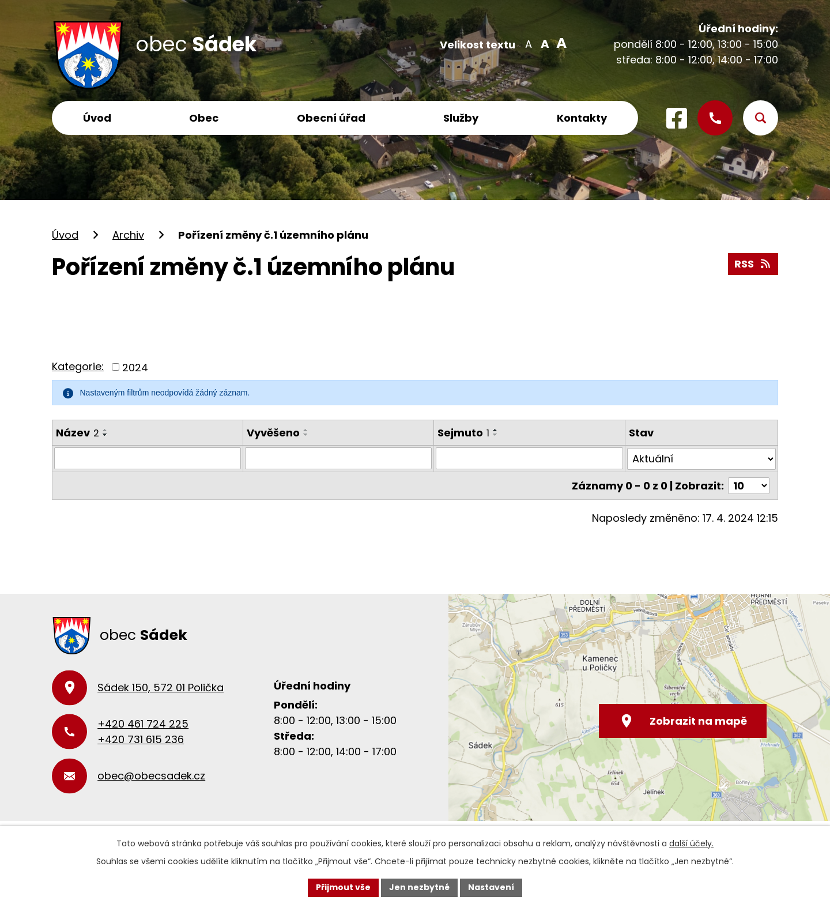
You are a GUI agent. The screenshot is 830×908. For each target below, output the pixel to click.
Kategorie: (78, 366)
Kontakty (582, 118)
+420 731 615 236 (140, 739)
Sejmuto (463, 432)
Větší (559, 43)
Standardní (544, 43)
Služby (460, 118)
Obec (203, 118)
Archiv (128, 235)
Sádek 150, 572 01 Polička (160, 687)
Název (77, 432)
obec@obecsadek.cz (151, 775)
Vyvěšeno (273, 432)
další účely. (691, 843)
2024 (135, 367)
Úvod (97, 118)
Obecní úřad (331, 118)
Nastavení (491, 887)
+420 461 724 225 (142, 724)
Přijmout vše (343, 887)
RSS (753, 264)
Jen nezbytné (419, 887)
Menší (528, 43)
